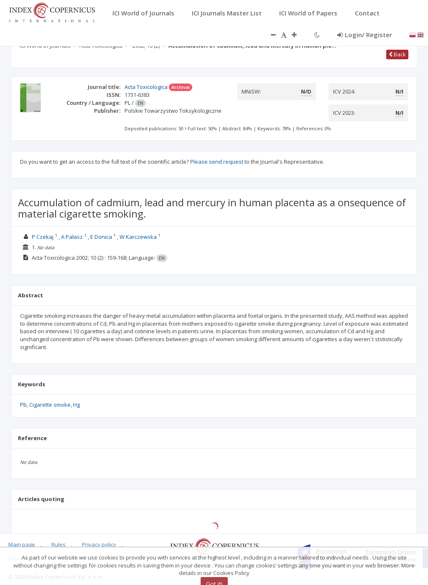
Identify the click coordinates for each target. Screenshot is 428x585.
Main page (21, 544)
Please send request (216, 161)
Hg (76, 404)
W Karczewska (138, 237)
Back (397, 54)
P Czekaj (43, 237)
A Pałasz (72, 237)
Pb (23, 404)
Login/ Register (364, 34)
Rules (58, 544)
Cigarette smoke (50, 404)
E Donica (101, 237)
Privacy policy (99, 544)
